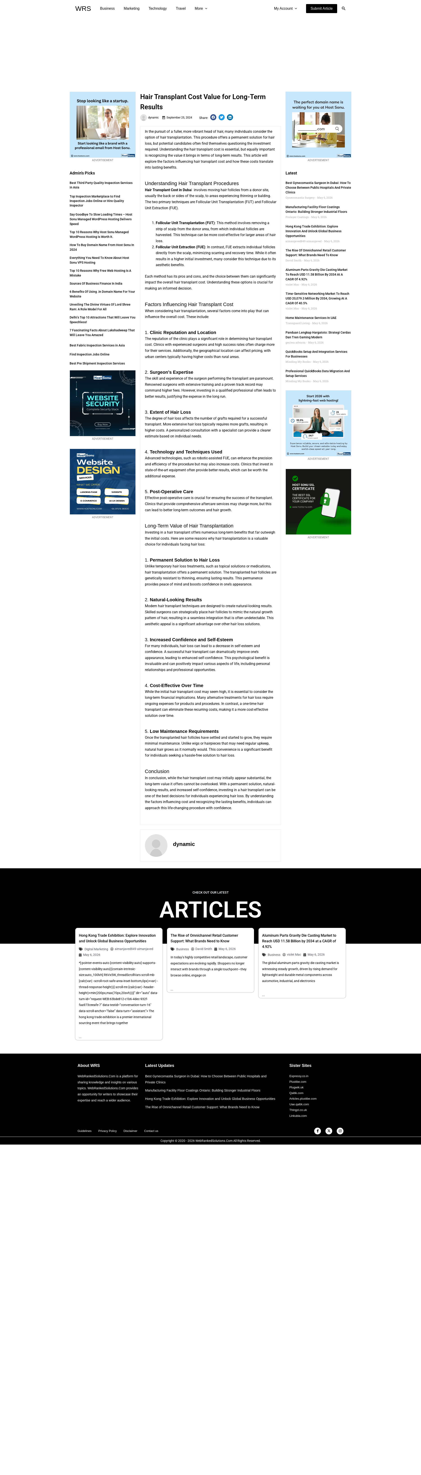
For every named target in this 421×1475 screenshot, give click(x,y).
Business (106, 8)
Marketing (129, 8)
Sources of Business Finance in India (96, 283)
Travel (174, 8)
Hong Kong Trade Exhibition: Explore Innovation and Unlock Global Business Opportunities (313, 231)
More (193, 8)
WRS (83, 8)
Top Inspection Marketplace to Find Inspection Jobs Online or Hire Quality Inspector (97, 201)
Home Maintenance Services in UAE (311, 318)
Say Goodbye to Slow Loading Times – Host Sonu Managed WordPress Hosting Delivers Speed (101, 219)
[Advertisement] (210, 51)
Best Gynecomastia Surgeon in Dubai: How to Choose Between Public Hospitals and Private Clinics (318, 187)
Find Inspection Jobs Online (90, 354)
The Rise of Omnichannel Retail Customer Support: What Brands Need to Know (205, 1113)
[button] (321, 8)
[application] (197, 8)
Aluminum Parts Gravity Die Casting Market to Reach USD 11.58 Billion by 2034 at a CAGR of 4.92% (317, 274)
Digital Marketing (96, 949)
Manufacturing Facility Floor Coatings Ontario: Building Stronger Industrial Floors (205, 1091)
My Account (286, 8)
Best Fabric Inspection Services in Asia (97, 345)
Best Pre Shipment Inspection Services (97, 363)
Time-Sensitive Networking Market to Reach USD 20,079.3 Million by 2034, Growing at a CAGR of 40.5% (317, 298)
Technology (153, 8)
